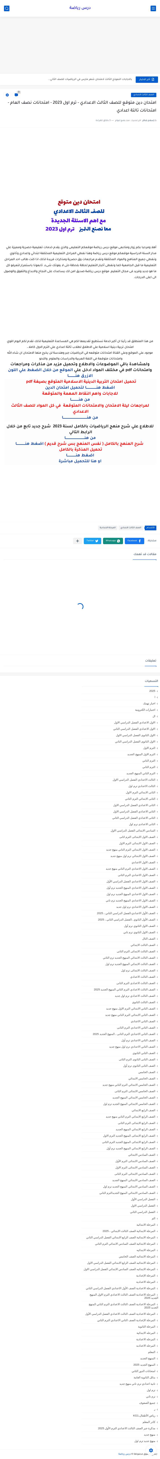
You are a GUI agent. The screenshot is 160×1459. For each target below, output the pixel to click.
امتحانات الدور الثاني (143, 1371)
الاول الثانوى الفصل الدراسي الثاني (135, 741)
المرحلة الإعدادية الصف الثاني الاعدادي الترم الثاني (126, 1320)
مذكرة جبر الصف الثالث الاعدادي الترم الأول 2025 (126, 1428)
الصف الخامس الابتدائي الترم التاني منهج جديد (128, 1084)
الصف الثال (148, 938)
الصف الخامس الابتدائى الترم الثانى (135, 1091)
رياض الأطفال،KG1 (144, 1415)
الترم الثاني (148, 766)
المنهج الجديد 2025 (144, 1364)
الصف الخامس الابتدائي (141, 1078)
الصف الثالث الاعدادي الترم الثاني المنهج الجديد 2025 (124, 989)
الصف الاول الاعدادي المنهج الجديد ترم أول (130, 887)
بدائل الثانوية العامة (144, 1377)
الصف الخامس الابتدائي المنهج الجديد (133, 1097)
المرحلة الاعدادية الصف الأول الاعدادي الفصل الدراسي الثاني (120, 1288)
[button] (134, 541)
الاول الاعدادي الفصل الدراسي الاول (134, 722)
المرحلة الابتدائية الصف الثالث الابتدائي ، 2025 (129, 1231)
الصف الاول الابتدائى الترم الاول (137, 843)
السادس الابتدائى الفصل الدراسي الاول (133, 830)
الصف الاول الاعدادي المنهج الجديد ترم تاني (130, 900)
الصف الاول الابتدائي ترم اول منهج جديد (132, 855)
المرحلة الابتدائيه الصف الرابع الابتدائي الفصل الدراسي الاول (121, 1262)
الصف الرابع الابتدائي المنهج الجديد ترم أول (130, 1148)
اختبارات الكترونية (145, 709)
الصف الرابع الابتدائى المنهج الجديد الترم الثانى (128, 1142)
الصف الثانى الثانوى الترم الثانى (137, 1059)
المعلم (151, 1351)
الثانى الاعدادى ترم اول (142, 824)
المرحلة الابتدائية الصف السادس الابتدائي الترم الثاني (125, 1243)
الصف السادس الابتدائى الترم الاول (135, 1167)
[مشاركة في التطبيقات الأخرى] (77, 541)
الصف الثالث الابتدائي (143, 944)
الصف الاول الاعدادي (143, 862)
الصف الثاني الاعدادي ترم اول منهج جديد (132, 1046)
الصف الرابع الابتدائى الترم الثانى (136, 1122)
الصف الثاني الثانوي (144, 1053)
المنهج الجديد (147, 1358)
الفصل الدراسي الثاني (142, 1211)
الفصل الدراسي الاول (143, 1205)
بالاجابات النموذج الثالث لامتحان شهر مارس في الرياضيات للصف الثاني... (90, 79)
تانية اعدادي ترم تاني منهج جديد (137, 1383)
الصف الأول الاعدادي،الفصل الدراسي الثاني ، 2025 (126, 913)
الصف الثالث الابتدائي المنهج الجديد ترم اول (130, 964)
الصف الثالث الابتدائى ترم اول (138, 970)
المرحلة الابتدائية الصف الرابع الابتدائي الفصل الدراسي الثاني (120, 1237)
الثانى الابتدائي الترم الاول (140, 792)
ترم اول (151, 1390)
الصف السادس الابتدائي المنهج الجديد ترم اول (129, 1186)
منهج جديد (149, 1434)
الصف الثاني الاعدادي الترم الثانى (136, 1027)
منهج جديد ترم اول (144, 1440)
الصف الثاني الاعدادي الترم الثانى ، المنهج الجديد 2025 (124, 1033)
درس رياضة (80, 8)
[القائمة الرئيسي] (153, 8)
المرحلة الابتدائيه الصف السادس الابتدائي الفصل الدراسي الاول (119, 1269)
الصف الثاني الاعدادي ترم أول (138, 1040)
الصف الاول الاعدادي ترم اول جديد (135, 906)
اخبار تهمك (149, 703)
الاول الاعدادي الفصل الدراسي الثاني (134, 728)
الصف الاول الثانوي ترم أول (139, 925)
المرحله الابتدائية (146, 1332)
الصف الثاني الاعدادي (143, 1021)
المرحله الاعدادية (145, 1339)
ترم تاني (150, 1396)
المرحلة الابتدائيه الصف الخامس (137, 1256)
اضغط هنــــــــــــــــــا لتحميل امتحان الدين (80, 388)
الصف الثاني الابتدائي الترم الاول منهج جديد (130, 1008)
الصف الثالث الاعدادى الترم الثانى (135, 983)
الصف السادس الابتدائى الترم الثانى (134, 1173)
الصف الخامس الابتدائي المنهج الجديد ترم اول (129, 1103)
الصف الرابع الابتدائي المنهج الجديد (135, 1129)
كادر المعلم (149, 1421)
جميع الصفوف (147, 1402)
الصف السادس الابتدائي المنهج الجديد (133, 1180)
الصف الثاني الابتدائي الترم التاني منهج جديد (130, 1014)
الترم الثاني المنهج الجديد (140, 773)
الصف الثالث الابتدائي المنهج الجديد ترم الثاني (129, 957)
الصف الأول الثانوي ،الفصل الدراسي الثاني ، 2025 (126, 919)
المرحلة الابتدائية (146, 1224)
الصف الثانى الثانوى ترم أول (139, 1065)
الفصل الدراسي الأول (143, 1199)
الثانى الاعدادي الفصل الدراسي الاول (134, 805)
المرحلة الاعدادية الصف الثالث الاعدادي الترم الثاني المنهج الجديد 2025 (123, 1306)
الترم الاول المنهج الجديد (141, 754)
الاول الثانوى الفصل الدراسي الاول (135, 735)
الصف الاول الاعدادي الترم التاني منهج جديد (130, 868)
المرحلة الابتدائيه (146, 1250)
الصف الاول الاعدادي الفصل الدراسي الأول (130, 881)
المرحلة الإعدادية (145, 1275)
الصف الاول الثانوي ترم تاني (139, 932)
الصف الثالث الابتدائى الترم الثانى (136, 951)
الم (153, 1218)
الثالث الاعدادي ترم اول (141, 786)
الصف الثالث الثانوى (143, 1002)
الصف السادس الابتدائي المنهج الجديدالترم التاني (127, 1192)
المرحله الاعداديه (145, 1345)
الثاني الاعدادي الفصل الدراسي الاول (134, 811)
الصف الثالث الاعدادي (143, 95)
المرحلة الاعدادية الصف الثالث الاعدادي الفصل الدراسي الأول (120, 1313)
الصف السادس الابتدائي (141, 1154)
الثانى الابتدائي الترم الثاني (140, 798)
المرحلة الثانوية (146, 1326)
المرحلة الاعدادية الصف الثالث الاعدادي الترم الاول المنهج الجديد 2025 (124, 1296)
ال (154, 716)
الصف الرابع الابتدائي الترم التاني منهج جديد (130, 1116)
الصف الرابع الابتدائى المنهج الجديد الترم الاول (129, 1135)
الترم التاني (148, 760)
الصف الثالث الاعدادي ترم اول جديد (135, 995)
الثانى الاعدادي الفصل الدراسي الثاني (133, 817)
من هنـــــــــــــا (80, 400)
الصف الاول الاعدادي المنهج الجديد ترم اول (130, 894)
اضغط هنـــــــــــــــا (29, 444)
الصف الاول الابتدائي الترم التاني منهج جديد (130, 849)
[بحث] (6, 8)
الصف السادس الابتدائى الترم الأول (135, 1161)
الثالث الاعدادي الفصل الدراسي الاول (134, 779)
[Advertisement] (80, 45)
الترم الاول (149, 747)
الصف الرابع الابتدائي (143, 1110)
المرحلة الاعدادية (108, 528)
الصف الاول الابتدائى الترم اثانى (137, 836)
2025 (152, 690)
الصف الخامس (146, 1072)
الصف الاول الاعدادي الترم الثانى (136, 875)
